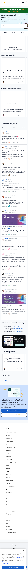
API (14, 548)
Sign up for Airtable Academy (14, 410)
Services (8, 499)
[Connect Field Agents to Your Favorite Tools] (13, 70)
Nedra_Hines (8, 132)
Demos (8, 484)
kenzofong (7, 273)
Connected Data (10, 447)
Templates (8, 508)
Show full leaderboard (8, 381)
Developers (9, 502)
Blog (7, 523)
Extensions (9, 438)
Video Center (9, 480)
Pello (6, 163)
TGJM (6, 238)
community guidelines (18, 328)
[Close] (24, 558)
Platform (8, 429)
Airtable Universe (10, 511)
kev (5, 210)
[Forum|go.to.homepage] (9, 3)
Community (9, 505)
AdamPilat (7, 196)
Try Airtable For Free (11, 532)
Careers (8, 520)
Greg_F (6, 179)
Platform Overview (11, 432)
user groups (15, 330)
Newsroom (9, 529)
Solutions (8, 450)
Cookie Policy (19, 565)
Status (8, 526)
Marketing (8, 456)
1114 (6, 253)
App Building (9, 441)
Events (8, 477)
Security (14, 545)
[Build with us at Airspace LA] (13, 362)
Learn (7, 471)
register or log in (15, 326)
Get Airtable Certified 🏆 (14, 415)
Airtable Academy (10, 474)
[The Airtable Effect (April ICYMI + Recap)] (13, 104)
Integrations (9, 435)
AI (6, 444)
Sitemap (14, 552)
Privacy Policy (4, 569)
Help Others (24, 128)
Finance (8, 468)
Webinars (8, 490)
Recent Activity (6, 128)
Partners (8, 496)
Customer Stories (10, 487)
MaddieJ (7, 146)
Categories (16, 128)
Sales (7, 465)
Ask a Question (17, 331)
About (7, 517)
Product (8, 453)
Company (8, 514)
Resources (9, 493)
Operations (9, 459)
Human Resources (11, 462)
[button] (2, 3)
